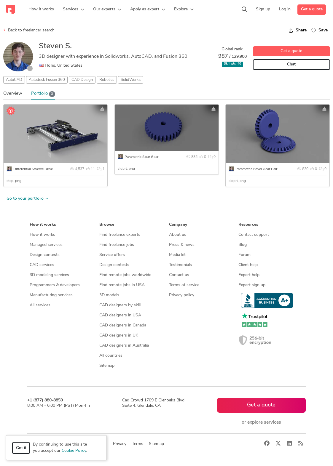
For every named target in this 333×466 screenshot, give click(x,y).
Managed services (46, 245)
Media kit (177, 255)
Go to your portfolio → (28, 198)
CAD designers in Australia (124, 345)
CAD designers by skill (120, 305)
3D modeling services (49, 275)
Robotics (106, 80)
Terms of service (184, 285)
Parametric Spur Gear (141, 157)
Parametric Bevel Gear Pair (256, 169)
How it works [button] (43, 224)
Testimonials (180, 265)
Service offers (112, 255)
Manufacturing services (51, 295)
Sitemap (106, 365)
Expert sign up (251, 285)
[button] (73, 9)
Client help (248, 265)
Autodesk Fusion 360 (47, 80)
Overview (12, 94)
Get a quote (312, 9)
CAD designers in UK (118, 335)
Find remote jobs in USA (122, 285)
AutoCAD (14, 80)
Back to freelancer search (29, 30)
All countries (110, 355)
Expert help (248, 275)
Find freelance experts (119, 235)
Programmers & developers (55, 285)
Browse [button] (106, 224)
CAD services (42, 265)
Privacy (119, 444)
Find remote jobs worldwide (125, 275)
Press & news (182, 245)
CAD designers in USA (120, 315)
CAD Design (82, 80)
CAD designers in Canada (122, 325)
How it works (42, 235)
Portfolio (43, 94)
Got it (21, 448)
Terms (137, 444)
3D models (109, 295)
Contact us (179, 275)
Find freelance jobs (116, 245)
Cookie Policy (74, 451)
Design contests (45, 255)
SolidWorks (131, 80)
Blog (242, 245)
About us (177, 235)
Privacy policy (181, 295)
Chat (291, 64)
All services (40, 305)
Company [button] (178, 224)
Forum (244, 255)
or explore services (261, 422)
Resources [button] (248, 224)
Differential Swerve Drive (33, 169)
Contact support (253, 235)
